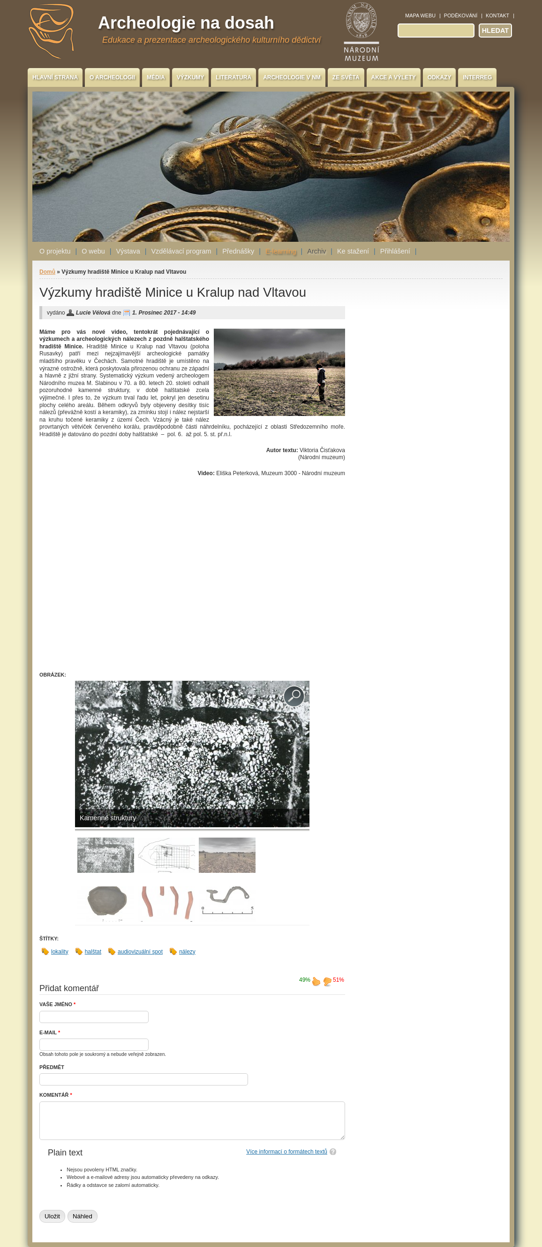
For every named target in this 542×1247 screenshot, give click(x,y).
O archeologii (112, 77)
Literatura (233, 77)
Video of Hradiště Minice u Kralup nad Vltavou (189, 577)
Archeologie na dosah (186, 22)
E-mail (49, 1032)
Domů (47, 272)
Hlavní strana (55, 77)
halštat (93, 951)
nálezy (187, 951)
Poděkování (460, 15)
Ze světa (346, 77)
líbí (316, 981)
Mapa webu (420, 15)
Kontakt (497, 15)
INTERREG (477, 77)
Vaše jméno (57, 1004)
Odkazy (440, 77)
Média (156, 77)
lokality (59, 951)
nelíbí (327, 981)
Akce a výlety (393, 77)
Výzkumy (190, 77)
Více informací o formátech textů (286, 1151)
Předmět (51, 1067)
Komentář (55, 1095)
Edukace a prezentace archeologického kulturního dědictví (211, 40)
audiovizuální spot (140, 951)
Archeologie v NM (292, 77)
